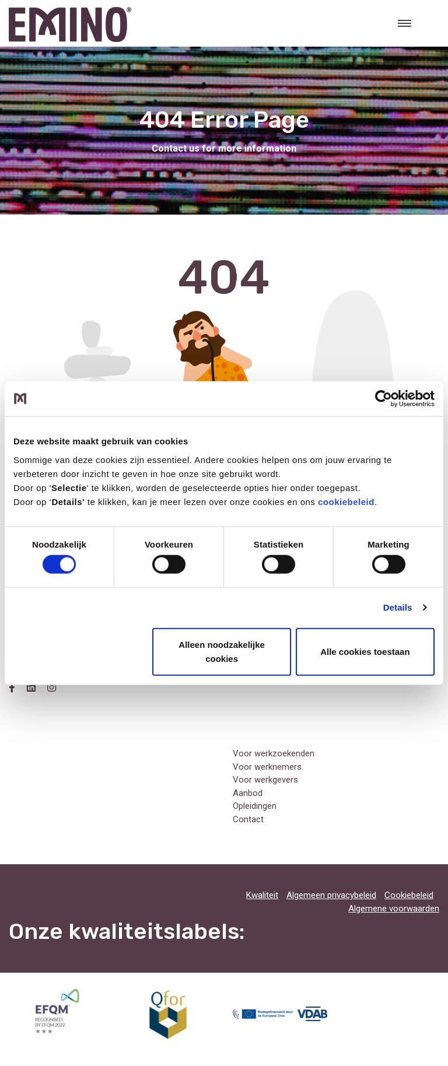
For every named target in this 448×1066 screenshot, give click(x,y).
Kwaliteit (262, 895)
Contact (248, 819)
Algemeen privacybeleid (331, 895)
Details (397, 607)
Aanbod (247, 793)
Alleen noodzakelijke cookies (221, 651)
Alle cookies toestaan (365, 651)
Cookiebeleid (408, 895)
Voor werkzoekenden (273, 753)
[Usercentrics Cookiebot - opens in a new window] (383, 399)
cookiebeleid (346, 501)
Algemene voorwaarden (393, 908)
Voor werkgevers (265, 779)
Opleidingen (254, 806)
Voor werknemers (267, 767)
